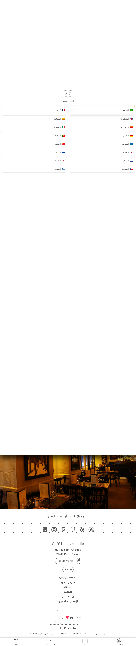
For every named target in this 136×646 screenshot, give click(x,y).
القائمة (68, 591)
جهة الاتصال (68, 596)
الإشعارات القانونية (68, 601)
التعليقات (68, 586)
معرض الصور (68, 582)
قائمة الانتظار (51, 641)
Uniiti (63, 628)
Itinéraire (119, 641)
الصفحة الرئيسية (68, 577)
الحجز (16, 641)
